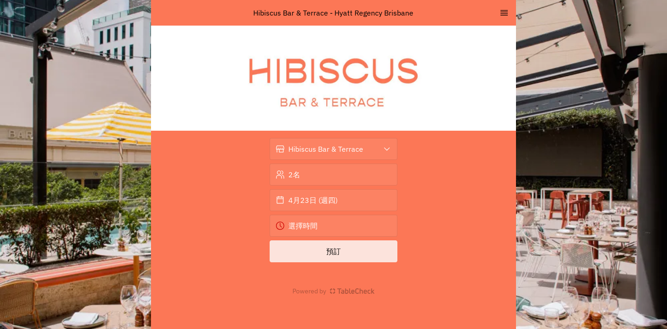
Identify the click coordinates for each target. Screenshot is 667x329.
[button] (333, 149)
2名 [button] (288, 174)
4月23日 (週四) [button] (307, 200)
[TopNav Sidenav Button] (504, 13)
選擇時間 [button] (297, 225)
